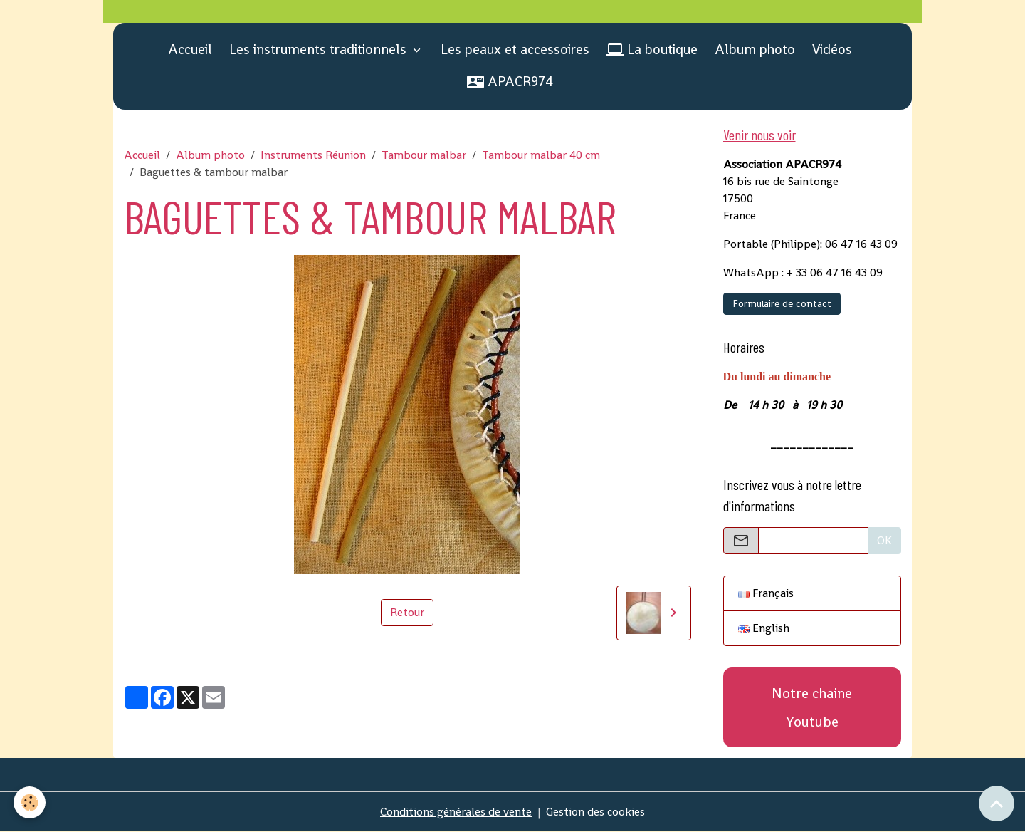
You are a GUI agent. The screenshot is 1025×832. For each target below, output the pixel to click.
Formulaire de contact (781, 303)
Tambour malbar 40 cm (541, 154)
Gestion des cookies (595, 811)
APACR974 (510, 81)
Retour (407, 612)
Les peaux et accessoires (515, 49)
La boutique (652, 49)
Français (766, 593)
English (763, 627)
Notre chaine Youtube (812, 707)
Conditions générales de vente (456, 811)
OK (884, 540)
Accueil (190, 49)
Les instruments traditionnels (319, 49)
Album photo (755, 49)
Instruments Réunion (313, 154)
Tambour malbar (424, 154)
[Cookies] (30, 802)
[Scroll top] (996, 803)
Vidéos (832, 49)
